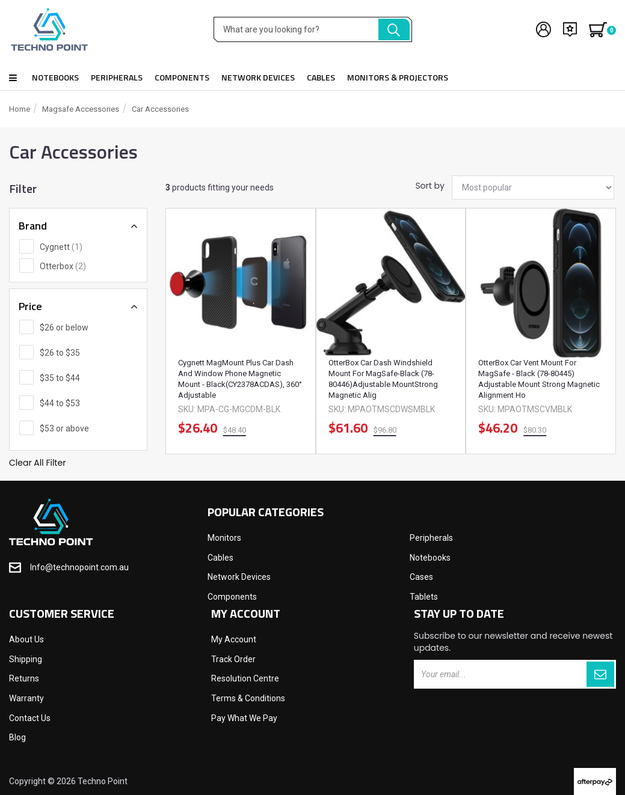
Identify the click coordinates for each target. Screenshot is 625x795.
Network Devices (258, 77)
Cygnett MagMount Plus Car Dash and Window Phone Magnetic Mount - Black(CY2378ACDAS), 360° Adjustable (240, 379)
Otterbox (63, 266)
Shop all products (13, 77)
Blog (17, 737)
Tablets (424, 597)
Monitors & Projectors (397, 77)
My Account (233, 639)
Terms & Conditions (248, 698)
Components (182, 77)
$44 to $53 (60, 403)
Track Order (233, 659)
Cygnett (61, 247)
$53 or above (64, 428)
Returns (24, 678)
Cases (421, 577)
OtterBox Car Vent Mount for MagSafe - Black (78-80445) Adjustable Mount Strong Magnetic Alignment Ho (539, 379)
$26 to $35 (60, 353)
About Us (26, 639)
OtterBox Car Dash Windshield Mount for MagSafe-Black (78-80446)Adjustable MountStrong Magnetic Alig (383, 379)
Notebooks (55, 77)
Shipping (25, 659)
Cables (321, 77)
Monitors (224, 538)
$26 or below (64, 327)
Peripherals (117, 77)
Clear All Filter (37, 463)
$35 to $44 (60, 378)
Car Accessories (160, 109)
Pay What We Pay (244, 718)
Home (19, 109)
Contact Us (30, 718)
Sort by (429, 186)
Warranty (26, 698)
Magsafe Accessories (80, 109)
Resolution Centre (245, 678)
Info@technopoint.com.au (79, 567)
